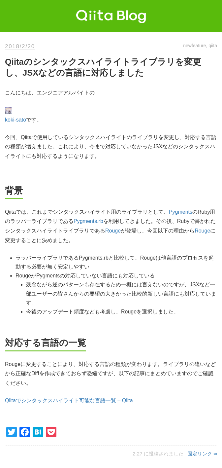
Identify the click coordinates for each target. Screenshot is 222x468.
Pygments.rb (88, 221)
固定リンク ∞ (202, 453)
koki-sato (15, 120)
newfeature (194, 45)
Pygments (180, 212)
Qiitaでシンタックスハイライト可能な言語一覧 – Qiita (69, 400)
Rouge (113, 231)
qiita (212, 45)
